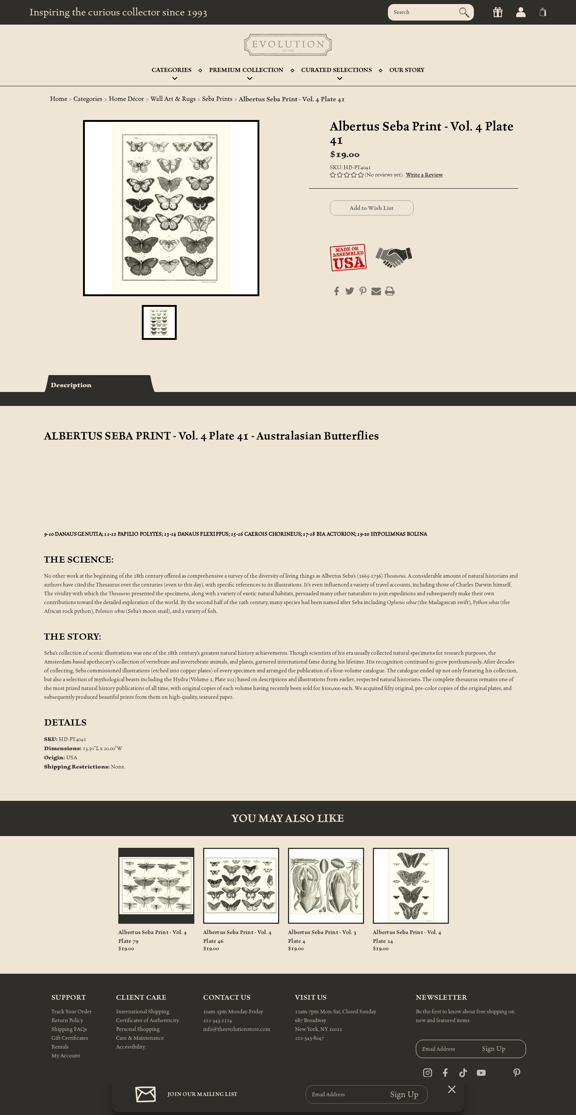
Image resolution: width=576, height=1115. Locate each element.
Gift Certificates (69, 1038)
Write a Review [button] (424, 175)
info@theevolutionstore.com (236, 1029)
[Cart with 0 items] (541, 12)
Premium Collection (246, 72)
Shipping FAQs (69, 1029)
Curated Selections (336, 72)
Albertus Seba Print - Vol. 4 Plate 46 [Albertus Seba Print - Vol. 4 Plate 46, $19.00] (237, 936)
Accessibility (130, 1047)
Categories (171, 72)
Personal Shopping (138, 1029)
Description (71, 385)
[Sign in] (518, 12)
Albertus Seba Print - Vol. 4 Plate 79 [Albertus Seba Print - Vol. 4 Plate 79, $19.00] (152, 936)
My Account (65, 1056)
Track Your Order (71, 1012)
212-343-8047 (309, 1038)
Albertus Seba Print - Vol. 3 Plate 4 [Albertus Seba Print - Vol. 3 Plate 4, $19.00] (322, 936)
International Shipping (142, 1012)
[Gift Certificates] (495, 12)
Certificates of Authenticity (147, 1020)
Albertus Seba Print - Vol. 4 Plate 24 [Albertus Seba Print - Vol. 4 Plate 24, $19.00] (407, 936)
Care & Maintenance (140, 1038)
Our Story (406, 69)
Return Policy (67, 1020)
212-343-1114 (217, 1020)
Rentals (60, 1047)
